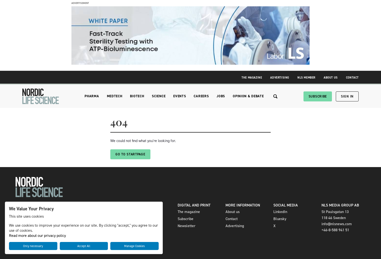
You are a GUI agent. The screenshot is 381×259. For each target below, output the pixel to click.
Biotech (137, 96)
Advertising (279, 78)
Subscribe (318, 96)
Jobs (220, 96)
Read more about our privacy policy (37, 235)
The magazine (189, 211)
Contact (352, 78)
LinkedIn (280, 211)
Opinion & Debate (248, 96)
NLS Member (306, 78)
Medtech (114, 96)
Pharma (92, 96)
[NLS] (40, 96)
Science (158, 96)
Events (179, 96)
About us (232, 211)
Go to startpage (130, 154)
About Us (331, 78)
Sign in (347, 96)
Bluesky (279, 218)
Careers (201, 96)
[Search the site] (275, 96)
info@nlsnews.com (336, 223)
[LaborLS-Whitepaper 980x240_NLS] (190, 63)
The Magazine (252, 78)
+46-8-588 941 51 (335, 229)
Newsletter (186, 225)
